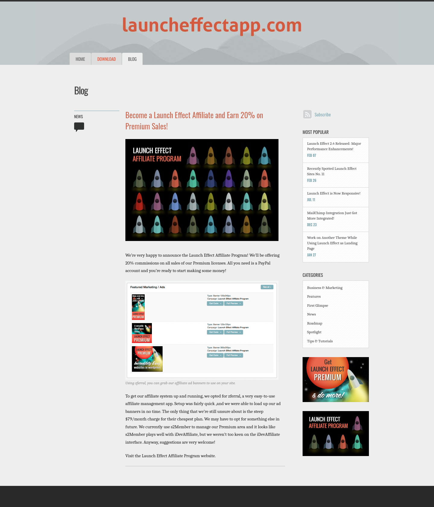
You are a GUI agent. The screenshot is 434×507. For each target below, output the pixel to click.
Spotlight (314, 332)
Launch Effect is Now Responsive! (333, 193)
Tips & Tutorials (320, 341)
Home (80, 59)
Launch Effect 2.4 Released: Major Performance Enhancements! (334, 146)
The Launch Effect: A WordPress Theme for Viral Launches (181, 27)
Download (106, 59)
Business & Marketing (324, 287)
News (78, 116)
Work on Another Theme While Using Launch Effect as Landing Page (332, 243)
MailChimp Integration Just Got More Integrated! (332, 215)
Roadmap (314, 323)
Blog (132, 59)
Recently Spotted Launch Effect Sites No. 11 (332, 171)
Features (314, 296)
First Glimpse (317, 305)
